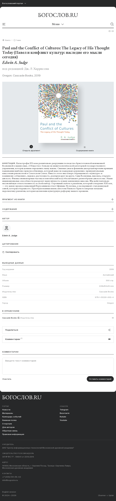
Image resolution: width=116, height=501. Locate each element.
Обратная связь (10, 431)
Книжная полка (9, 420)
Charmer (102, 495)
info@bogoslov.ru (10, 480)
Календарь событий (11, 417)
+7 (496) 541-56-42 (11, 477)
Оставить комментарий (100, 379)
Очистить (6, 379)
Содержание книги (85, 149)
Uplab (111, 495)
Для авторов (8, 427)
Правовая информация (13, 434)
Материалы (7, 413)
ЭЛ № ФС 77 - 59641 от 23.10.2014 (18, 457)
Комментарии (58, 339)
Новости (6, 410)
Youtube (63, 420)
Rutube (63, 417)
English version (9, 492)
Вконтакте (65, 413)
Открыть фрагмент (31, 148)
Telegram (64, 410)
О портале (7, 424)
